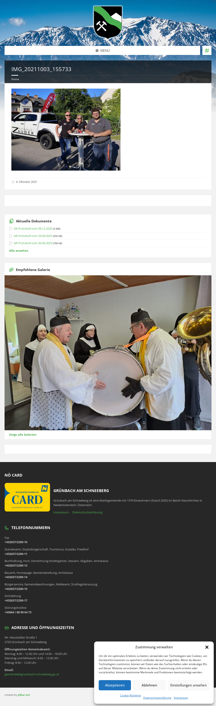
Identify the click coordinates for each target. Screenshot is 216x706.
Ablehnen (149, 685)
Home (15, 79)
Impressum (181, 698)
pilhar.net (24, 694)
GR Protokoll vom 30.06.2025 (33, 243)
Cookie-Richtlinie (130, 695)
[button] (207, 647)
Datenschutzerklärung (157, 698)
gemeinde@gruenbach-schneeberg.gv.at (32, 674)
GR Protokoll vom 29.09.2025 (33, 236)
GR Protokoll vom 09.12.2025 (33, 228)
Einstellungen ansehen (188, 685)
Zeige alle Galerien (23, 435)
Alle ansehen (18, 251)
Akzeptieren (115, 685)
